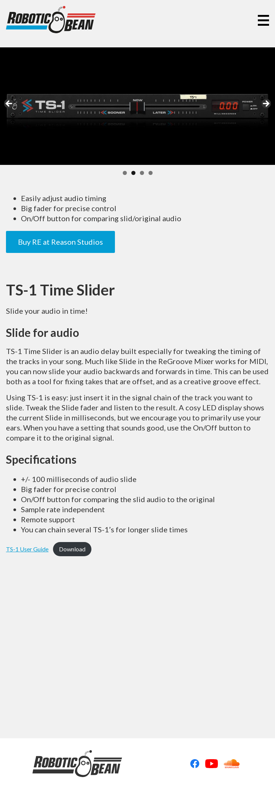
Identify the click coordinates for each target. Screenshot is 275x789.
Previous (9, 104)
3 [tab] (142, 173)
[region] (137, 106)
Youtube (211, 763)
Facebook (194, 763)
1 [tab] (125, 173)
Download (72, 548)
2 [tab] (133, 173)
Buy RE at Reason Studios (60, 241)
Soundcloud (232, 763)
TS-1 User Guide (27, 548)
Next (265, 104)
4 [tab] (151, 173)
